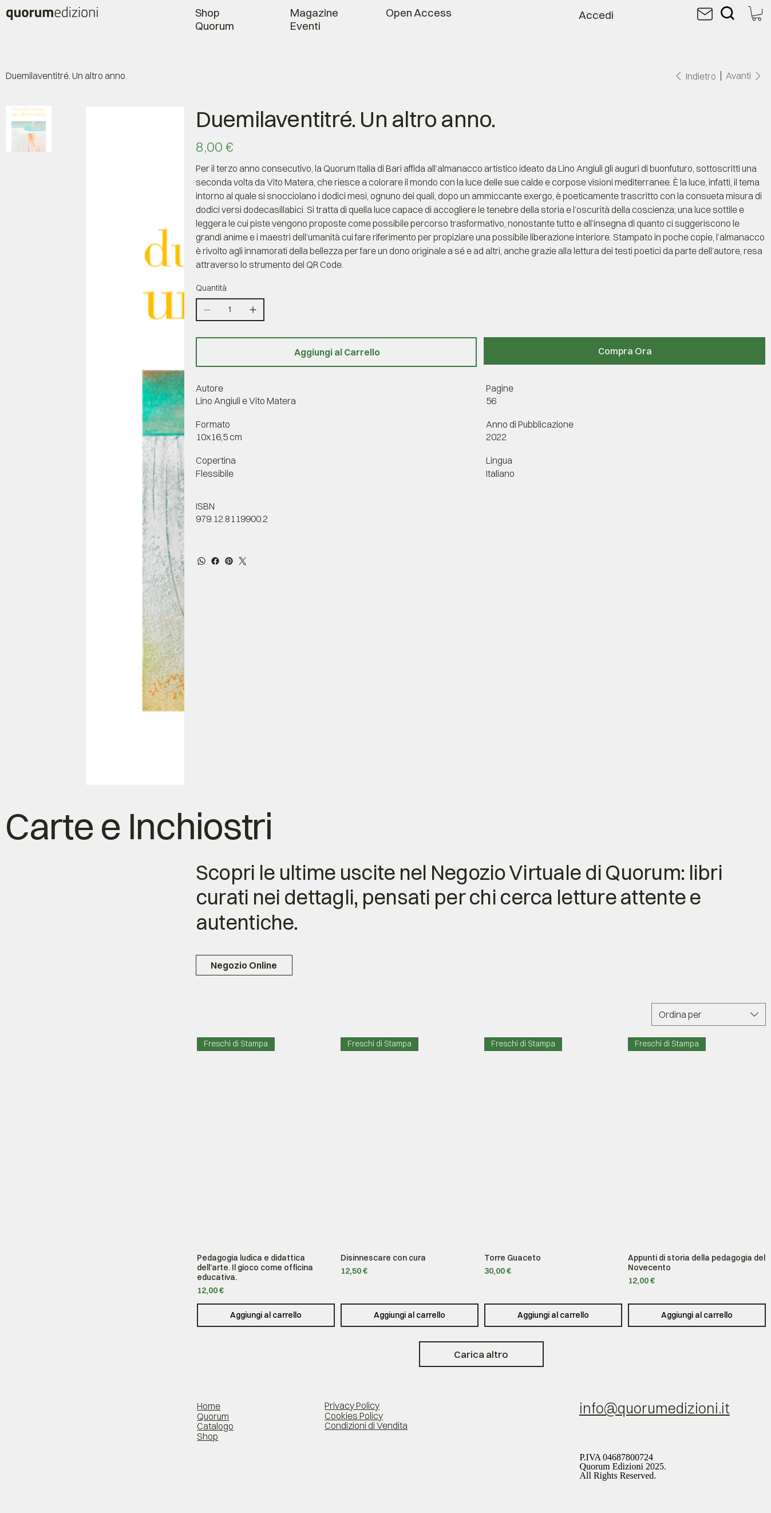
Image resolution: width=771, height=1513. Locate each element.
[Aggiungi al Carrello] (336, 352)
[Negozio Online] (244, 965)
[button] (756, 13)
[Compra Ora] (624, 351)
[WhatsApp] (201, 561)
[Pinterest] (229, 561)
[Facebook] (215, 561)
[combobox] (708, 1014)
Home (208, 1406)
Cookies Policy (354, 1415)
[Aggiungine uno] (253, 309)
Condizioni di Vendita (366, 1425)
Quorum (213, 1416)
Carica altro (481, 1354)
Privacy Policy (352, 1405)
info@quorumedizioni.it (654, 1408)
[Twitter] (242, 561)
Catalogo (215, 1426)
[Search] (727, 13)
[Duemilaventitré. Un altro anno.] (66, 75)
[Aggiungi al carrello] (266, 1315)
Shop (207, 1436)
